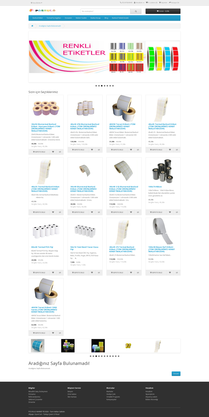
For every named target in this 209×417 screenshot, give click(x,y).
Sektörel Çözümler (35, 399)
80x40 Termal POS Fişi (42, 247)
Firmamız (32, 394)
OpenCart (38, 414)
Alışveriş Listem (151, 397)
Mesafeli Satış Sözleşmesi (38, 391)
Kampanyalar (111, 399)
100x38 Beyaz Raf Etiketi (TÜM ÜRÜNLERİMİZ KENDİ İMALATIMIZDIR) (161, 249)
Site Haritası (72, 397)
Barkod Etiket (38, 18)
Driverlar (32, 402)
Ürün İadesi (72, 394)
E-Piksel (56, 414)
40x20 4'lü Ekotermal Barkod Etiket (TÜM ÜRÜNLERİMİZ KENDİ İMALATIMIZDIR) (84, 126)
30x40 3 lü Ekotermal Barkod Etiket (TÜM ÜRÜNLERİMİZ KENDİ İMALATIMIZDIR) (123, 188)
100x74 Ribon (155, 186)
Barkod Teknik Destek (120, 18)
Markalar (109, 391)
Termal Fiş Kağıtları (54, 18)
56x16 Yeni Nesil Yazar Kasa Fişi (84, 248)
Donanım (68, 18)
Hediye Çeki (110, 394)
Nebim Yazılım (81, 18)
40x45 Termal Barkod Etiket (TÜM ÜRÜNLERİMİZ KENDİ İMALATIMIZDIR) (162, 126)
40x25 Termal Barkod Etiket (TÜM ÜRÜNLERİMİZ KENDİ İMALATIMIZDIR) (45, 188)
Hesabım (149, 391)
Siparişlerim (150, 394)
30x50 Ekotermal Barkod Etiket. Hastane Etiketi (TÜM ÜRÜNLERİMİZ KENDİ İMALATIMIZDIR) (45, 127)
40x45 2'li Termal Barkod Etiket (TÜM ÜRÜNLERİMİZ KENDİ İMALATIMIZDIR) (122, 249)
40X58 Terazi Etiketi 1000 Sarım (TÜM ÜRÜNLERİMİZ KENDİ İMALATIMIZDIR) (44, 309)
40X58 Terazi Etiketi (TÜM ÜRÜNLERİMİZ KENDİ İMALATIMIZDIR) (122, 126)
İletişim (70, 391)
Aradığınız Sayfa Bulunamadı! (50, 26)
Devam (176, 373)
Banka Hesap (96, 18)
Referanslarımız (34, 397)
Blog (106, 18)
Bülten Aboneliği (152, 399)
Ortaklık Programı (113, 397)
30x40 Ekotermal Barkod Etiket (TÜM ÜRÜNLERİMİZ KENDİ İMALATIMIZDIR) (83, 188)
